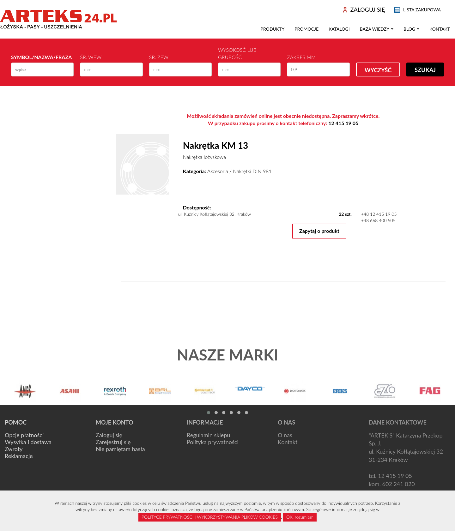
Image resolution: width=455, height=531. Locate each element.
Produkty (273, 29)
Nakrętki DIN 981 (252, 171)
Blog (411, 29)
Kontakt (439, 29)
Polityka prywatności (213, 441)
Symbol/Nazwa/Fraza (41, 57)
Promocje (306, 29)
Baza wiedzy (376, 29)
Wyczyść (378, 70)
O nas (285, 434)
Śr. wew (90, 57)
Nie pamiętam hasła (120, 448)
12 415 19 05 (343, 123)
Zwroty (13, 448)
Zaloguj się (109, 434)
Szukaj (425, 69)
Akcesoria (217, 171)
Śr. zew (158, 57)
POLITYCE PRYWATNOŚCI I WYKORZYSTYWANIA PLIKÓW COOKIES (210, 517)
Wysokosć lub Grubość (237, 53)
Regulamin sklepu (208, 434)
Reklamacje (19, 455)
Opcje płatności (24, 434)
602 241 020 (398, 483)
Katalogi (339, 29)
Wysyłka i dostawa (28, 441)
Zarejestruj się (113, 441)
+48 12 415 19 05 (379, 214)
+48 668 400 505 (378, 220)
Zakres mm (301, 57)
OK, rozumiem (299, 517)
